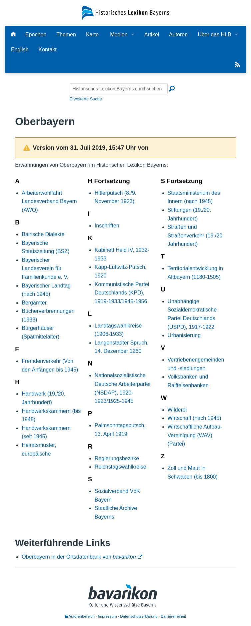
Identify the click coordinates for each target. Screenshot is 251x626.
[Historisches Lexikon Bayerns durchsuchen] (119, 88)
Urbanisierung (184, 335)
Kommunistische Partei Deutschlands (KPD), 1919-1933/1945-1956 (122, 292)
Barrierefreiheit (173, 616)
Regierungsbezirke (117, 458)
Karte (92, 34)
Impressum (107, 616)
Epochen (35, 34)
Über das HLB (214, 34)
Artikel (151, 34)
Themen (66, 34)
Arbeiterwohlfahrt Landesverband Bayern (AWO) (49, 201)
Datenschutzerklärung (138, 616)
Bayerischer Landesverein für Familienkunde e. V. (45, 268)
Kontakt (48, 49)
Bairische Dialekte (43, 234)
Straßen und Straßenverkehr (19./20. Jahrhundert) (196, 235)
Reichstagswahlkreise (120, 467)
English (19, 49)
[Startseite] (126, 12)
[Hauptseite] (13, 34)
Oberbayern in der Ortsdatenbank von (79, 557)
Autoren (178, 34)
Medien (118, 34)
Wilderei (177, 410)
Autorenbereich (80, 616)
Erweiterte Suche (86, 98)
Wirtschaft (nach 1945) (194, 418)
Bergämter (34, 302)
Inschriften (107, 225)
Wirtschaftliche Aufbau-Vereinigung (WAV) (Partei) (195, 435)
